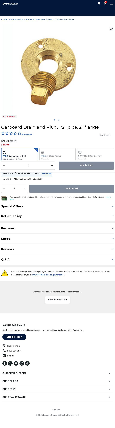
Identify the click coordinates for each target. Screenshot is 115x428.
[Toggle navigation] (111, 4)
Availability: (8, 179)
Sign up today (14, 337)
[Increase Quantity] (26, 189)
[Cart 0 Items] (105, 4)
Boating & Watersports (12, 19)
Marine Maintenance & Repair (39, 19)
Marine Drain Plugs (65, 19)
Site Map (56, 410)
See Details (46, 173)
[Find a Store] (99, 3)
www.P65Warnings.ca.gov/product (48, 275)
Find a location (13, 346)
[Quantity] (14, 189)
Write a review (27, 134)
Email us (10, 356)
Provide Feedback (57, 299)
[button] (61, 198)
